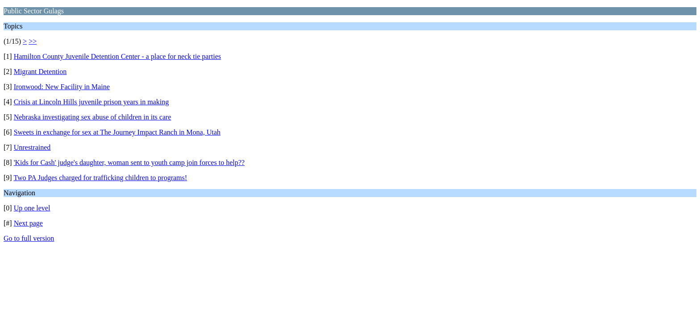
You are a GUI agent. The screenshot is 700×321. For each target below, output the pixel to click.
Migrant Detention (40, 71)
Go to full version (29, 238)
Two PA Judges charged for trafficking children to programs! (100, 177)
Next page (28, 223)
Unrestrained (32, 147)
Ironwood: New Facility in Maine (62, 87)
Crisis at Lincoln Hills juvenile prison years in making (91, 102)
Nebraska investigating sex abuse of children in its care (92, 117)
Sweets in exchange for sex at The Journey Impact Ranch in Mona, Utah (117, 132)
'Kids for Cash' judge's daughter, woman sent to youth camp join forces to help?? (129, 162)
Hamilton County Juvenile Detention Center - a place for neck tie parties (117, 56)
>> (33, 41)
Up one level (32, 208)
